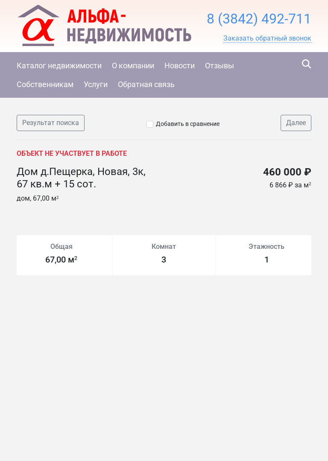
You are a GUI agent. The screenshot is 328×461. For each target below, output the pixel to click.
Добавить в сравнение (188, 123)
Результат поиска (50, 123)
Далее (296, 123)
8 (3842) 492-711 (259, 19)
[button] (267, 38)
